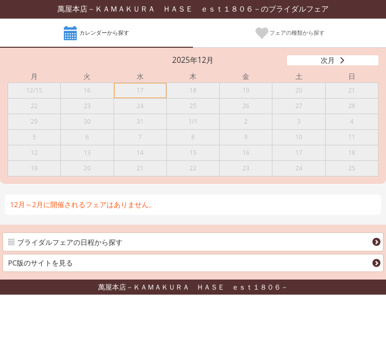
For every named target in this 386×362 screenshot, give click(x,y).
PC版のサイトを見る (40, 262)
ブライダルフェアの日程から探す (65, 242)
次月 (328, 60)
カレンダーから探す (96, 34)
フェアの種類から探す (289, 34)
